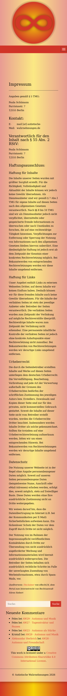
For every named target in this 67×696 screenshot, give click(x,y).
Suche (55, 604)
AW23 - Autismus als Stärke (39, 630)
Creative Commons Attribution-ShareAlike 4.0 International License (34, 656)
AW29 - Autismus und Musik (39, 618)
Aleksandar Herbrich (24, 638)
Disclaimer (28, 584)
